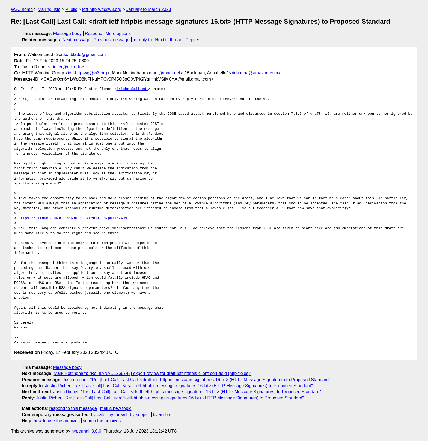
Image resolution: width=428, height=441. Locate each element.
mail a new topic (116, 408)
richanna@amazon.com (255, 72)
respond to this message (73, 408)
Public (71, 9)
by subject (140, 414)
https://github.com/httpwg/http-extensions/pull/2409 (73, 218)
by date (98, 414)
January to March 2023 (148, 9)
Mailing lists (49, 9)
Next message (76, 39)
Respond (93, 33)
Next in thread (168, 39)
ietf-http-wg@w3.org (101, 9)
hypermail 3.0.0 (86, 431)
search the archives (102, 420)
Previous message (112, 39)
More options (118, 33)
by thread (118, 414)
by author (162, 414)
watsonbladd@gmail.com (81, 54)
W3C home (22, 9)
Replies (193, 39)
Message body (67, 33)
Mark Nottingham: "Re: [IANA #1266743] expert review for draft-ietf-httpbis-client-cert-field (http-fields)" (153, 373)
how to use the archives (57, 420)
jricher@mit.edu (66, 66)
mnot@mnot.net (164, 72)
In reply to (142, 39)
